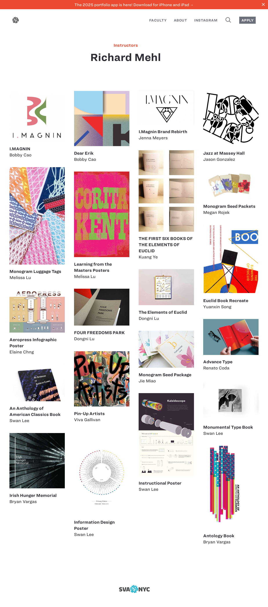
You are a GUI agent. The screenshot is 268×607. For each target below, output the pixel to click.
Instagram (205, 20)
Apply (247, 20)
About (180, 20)
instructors (126, 45)
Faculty (158, 20)
